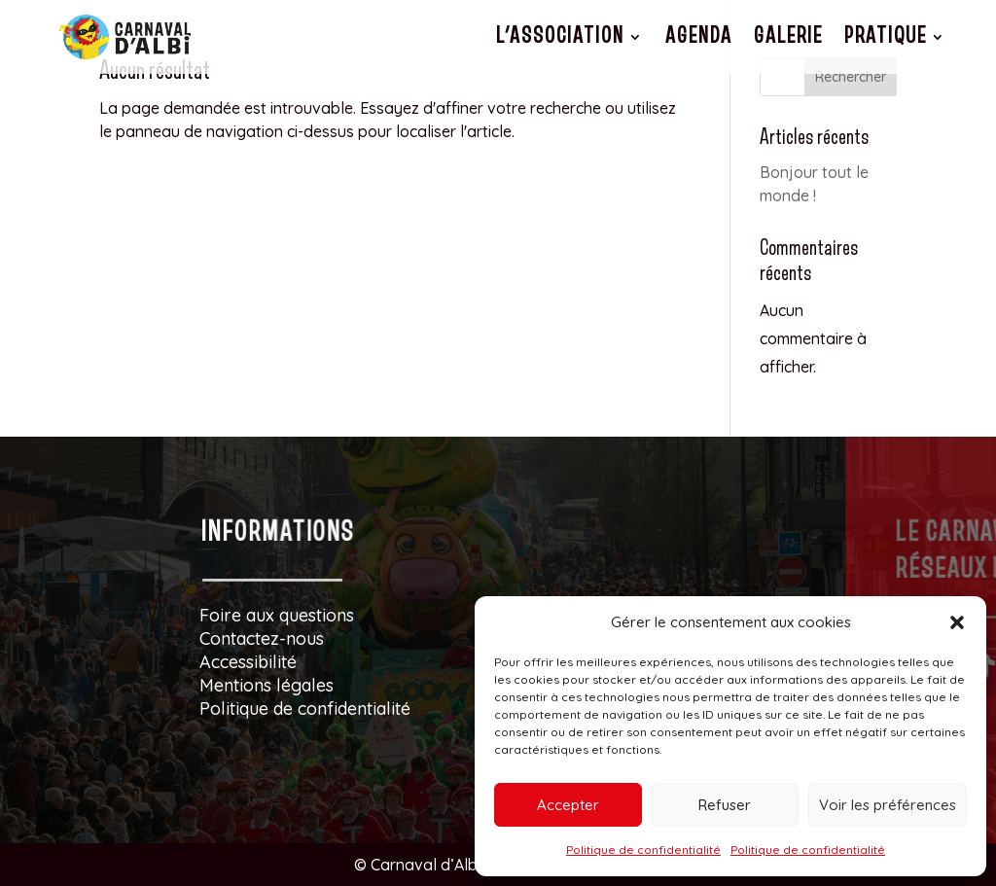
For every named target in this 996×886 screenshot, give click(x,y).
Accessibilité (248, 662)
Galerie (788, 36)
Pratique (885, 36)
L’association (560, 36)
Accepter (568, 805)
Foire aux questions (276, 615)
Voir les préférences (887, 805)
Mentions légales (266, 685)
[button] (957, 622)
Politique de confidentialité (643, 849)
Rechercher (850, 77)
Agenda (698, 36)
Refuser (724, 805)
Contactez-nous (261, 638)
